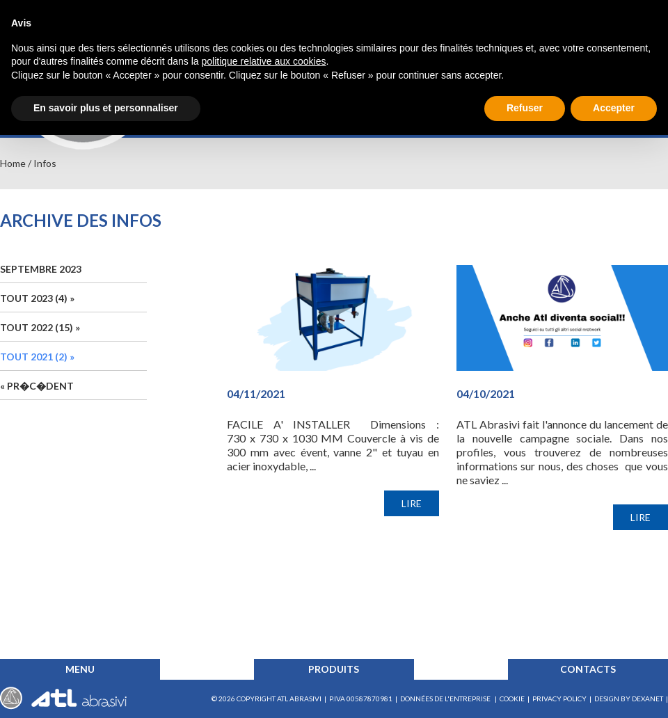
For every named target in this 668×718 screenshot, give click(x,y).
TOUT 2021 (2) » (37, 356)
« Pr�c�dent (37, 386)
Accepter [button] (614, 107)
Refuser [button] (525, 107)
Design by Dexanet (628, 698)
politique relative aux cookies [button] (263, 61)
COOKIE (512, 698)
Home (13, 163)
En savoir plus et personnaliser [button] (105, 107)
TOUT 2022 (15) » (40, 327)
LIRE (411, 503)
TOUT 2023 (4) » (37, 298)
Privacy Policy (559, 698)
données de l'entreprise (446, 698)
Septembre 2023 (40, 269)
